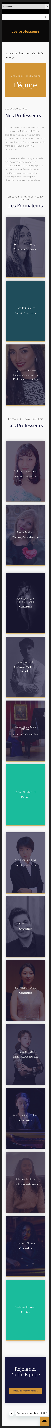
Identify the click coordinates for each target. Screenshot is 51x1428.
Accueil (10, 53)
